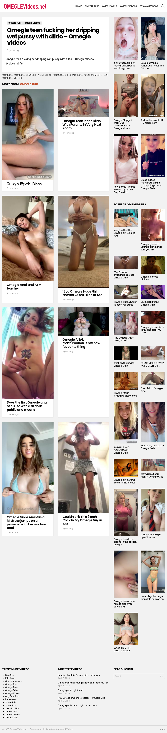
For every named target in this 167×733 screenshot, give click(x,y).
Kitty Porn (10, 678)
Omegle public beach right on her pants (125, 303)
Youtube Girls (11, 717)
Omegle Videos (128, 6)
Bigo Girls (9, 675)
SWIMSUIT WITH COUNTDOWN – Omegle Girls (122, 450)
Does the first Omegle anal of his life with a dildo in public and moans (27, 406)
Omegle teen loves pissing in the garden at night (125, 542)
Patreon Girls (11, 699)
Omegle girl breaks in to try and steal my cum (152, 330)
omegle (8, 74)
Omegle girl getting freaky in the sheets (124, 481)
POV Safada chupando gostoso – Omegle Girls (125, 275)
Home (78, 6)
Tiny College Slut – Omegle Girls (124, 339)
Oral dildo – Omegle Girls (152, 390)
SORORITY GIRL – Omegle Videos (123, 649)
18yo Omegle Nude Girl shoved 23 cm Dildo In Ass (82, 293)
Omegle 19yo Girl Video (24, 183)
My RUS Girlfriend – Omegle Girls (151, 303)
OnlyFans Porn (12, 696)
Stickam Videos (149, 6)
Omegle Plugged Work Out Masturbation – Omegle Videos (123, 124)
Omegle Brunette (26, 74)
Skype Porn (10, 705)
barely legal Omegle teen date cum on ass (153, 598)
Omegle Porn (82, 74)
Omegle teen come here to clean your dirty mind (124, 604)
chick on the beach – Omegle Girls (125, 364)
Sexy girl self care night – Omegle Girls (152, 475)
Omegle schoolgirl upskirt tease (151, 536)
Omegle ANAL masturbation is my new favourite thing (81, 343)
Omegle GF (46, 74)
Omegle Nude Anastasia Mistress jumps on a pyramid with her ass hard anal (27, 522)
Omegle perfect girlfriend (149, 278)
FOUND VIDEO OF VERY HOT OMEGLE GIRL (153, 364)
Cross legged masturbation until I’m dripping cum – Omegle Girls (151, 184)
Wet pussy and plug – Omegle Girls (153, 447)
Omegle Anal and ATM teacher (24, 287)
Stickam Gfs (11, 711)
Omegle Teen (100, 74)
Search (162, 677)
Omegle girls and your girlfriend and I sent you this (151, 247)
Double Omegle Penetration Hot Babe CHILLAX (152, 65)
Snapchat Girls (12, 708)
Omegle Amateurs (13, 681)
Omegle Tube (92, 6)
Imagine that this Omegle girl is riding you (124, 233)
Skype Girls (10, 702)
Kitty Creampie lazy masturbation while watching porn (124, 65)
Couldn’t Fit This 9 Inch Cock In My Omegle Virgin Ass (82, 520)
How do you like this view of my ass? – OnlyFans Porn (124, 189)
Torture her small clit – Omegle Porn (152, 121)
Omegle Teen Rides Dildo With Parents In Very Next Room (81, 124)
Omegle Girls (109, 6)
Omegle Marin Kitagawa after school (126, 394)
